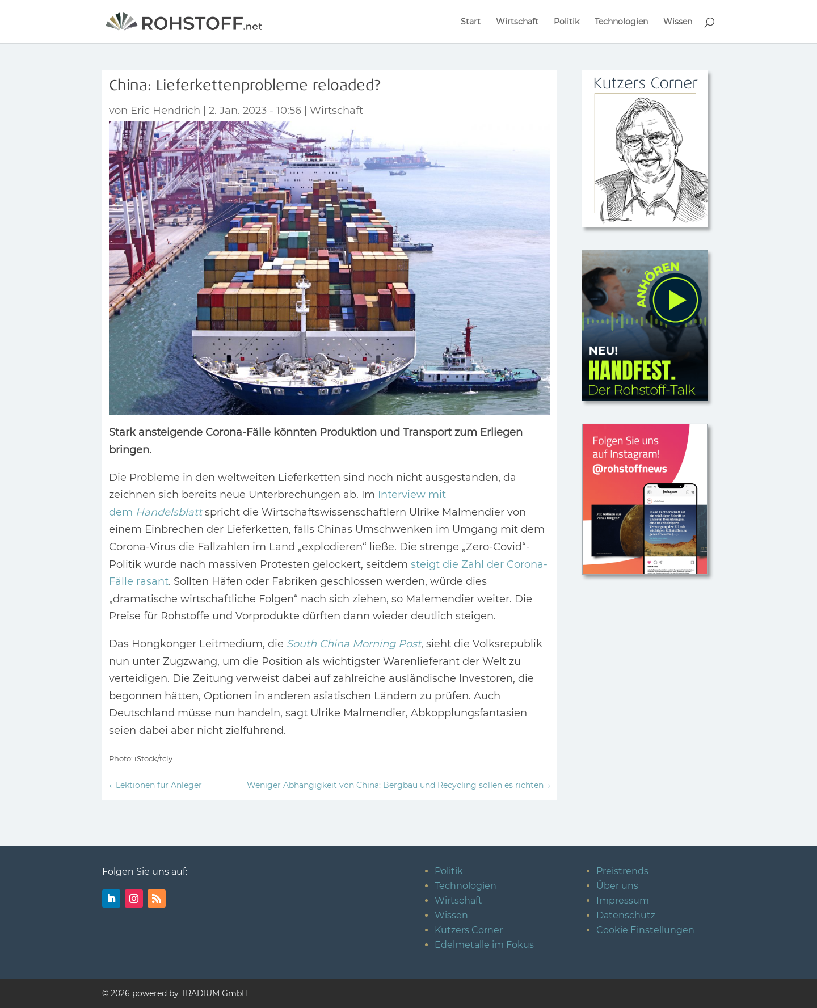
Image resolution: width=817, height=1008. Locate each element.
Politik (566, 22)
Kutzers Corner (469, 930)
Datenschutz (625, 915)
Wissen (677, 22)
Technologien (621, 22)
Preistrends (622, 871)
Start (471, 22)
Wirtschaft (517, 22)
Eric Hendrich (165, 110)
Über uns (617, 885)
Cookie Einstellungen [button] (645, 930)
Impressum (622, 900)
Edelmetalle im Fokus (484, 944)
